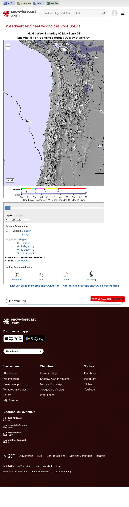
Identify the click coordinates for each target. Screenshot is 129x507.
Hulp (39, 455)
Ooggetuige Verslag (52, 389)
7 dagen (26, 234)
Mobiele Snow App (51, 384)
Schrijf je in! (22, 261)
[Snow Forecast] (19, 13)
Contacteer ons (56, 455)
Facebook (90, 373)
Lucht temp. (91, 279)
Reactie (100, 455)
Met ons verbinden (80, 455)
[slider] (7, 208)
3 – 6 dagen (23, 243)
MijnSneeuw (10, 400)
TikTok (88, 384)
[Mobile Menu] (123, 13)
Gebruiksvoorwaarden (15, 471)
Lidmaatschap (48, 373)
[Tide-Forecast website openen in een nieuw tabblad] (39, 3)
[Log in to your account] (115, 13)
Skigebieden (10, 373)
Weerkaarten (11, 378)
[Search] (104, 13)
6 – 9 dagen (23, 246)
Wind (41, 279)
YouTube (89, 389)
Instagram (90, 378)
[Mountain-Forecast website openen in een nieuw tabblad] (24, 3)
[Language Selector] (23, 351)
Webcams (17, 279)
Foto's (7, 395)
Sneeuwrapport (12, 384)
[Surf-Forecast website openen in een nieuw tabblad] (9, 3)
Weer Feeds (47, 395)
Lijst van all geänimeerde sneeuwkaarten (34, 285)
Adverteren (26, 455)
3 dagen (26, 230)
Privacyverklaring (40, 471)
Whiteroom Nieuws (15, 389)
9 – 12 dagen (24, 249)
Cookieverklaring (62, 471)
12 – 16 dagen (24, 253)
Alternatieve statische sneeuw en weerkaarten (91, 285)
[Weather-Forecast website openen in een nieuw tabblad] (52, 3)
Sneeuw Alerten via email (55, 378)
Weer (66, 279)
